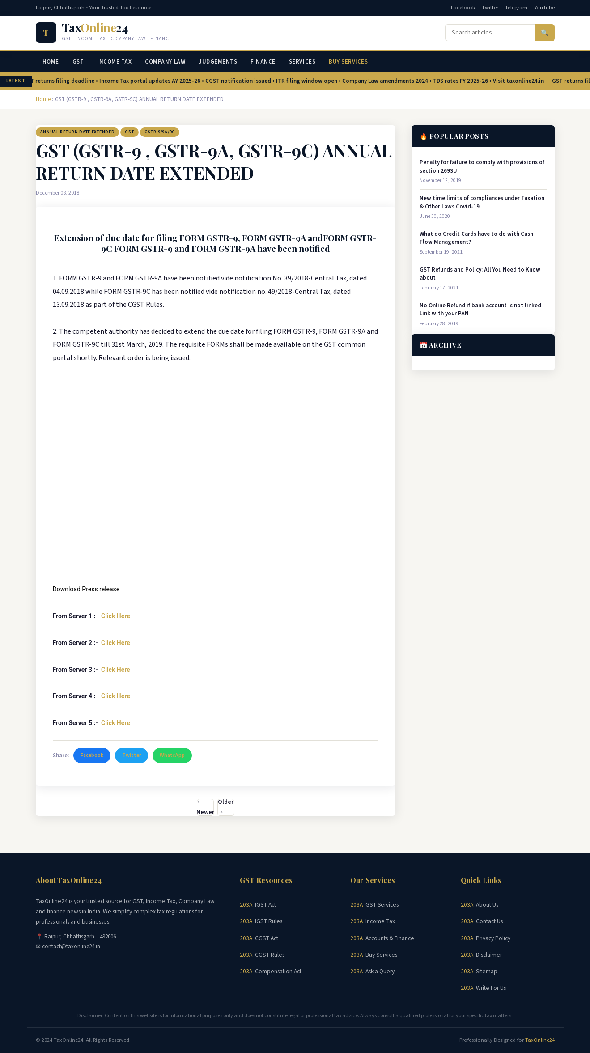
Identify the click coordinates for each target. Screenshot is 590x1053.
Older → (225, 807)
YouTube (544, 8)
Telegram (516, 8)
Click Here (116, 616)
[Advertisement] (215, 506)
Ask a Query (380, 971)
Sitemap (486, 971)
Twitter (490, 8)
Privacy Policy (493, 938)
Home (50, 62)
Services (302, 62)
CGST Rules (269, 955)
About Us (487, 904)
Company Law (165, 62)
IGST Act (265, 904)
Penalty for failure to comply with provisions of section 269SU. (482, 166)
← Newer (205, 807)
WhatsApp (172, 755)
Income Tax (114, 62)
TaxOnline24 (540, 1040)
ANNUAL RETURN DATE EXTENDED (77, 132)
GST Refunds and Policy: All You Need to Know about (480, 274)
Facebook (463, 8)
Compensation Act (278, 971)
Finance (263, 62)
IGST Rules (268, 921)
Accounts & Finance (389, 938)
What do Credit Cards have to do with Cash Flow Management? (476, 238)
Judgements (218, 62)
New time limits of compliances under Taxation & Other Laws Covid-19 (482, 202)
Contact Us (489, 921)
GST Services (382, 904)
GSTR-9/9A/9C (159, 132)
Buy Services (348, 62)
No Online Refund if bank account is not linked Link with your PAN (480, 309)
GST (78, 62)
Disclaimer (489, 955)
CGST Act (266, 938)
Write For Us (491, 988)
